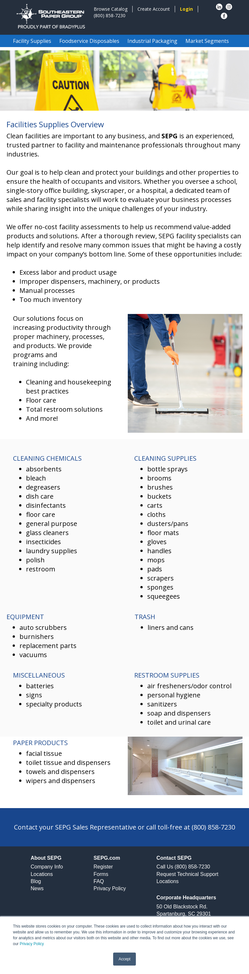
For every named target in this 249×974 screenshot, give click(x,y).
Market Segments (207, 40)
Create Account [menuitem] (153, 9)
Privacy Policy (32, 944)
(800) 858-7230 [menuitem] (109, 15)
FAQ (99, 881)
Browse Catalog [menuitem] (110, 9)
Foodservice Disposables (89, 40)
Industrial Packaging (152, 40)
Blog (35, 881)
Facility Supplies (32, 40)
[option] (124, 80)
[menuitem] (186, 9)
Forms (101, 874)
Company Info (46, 866)
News (36, 888)
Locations (41, 874)
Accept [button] (125, 959)
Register (103, 866)
